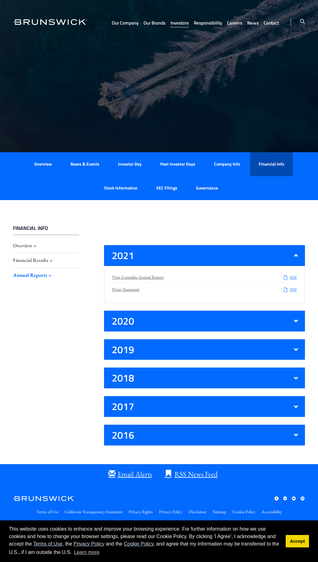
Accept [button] (297, 541)
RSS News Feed (196, 474)
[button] (204, 255)
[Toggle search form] (302, 22)
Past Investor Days (177, 164)
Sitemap (219, 511)
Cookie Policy (138, 543)
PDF (290, 277)
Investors (179, 22)
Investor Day (130, 164)
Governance (207, 188)
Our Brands (154, 22)
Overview (43, 164)
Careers (234, 22)
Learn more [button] (86, 552)
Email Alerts (135, 474)
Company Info (227, 164)
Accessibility (271, 511)
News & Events (84, 164)
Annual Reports (30, 275)
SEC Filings (166, 188)
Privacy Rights (141, 511)
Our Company (125, 22)
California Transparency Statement (93, 511)
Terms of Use (47, 543)
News (253, 22)
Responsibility (208, 22)
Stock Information (121, 188)
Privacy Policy (89, 543)
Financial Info (271, 164)
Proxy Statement (125, 289)
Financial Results (30, 260)
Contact (271, 22)
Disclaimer (198, 511)
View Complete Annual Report (138, 277)
